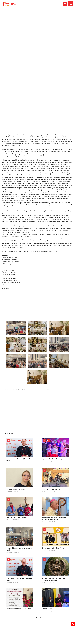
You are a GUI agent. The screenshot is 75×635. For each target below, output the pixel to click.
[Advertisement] (37, 630)
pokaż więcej (37, 617)
